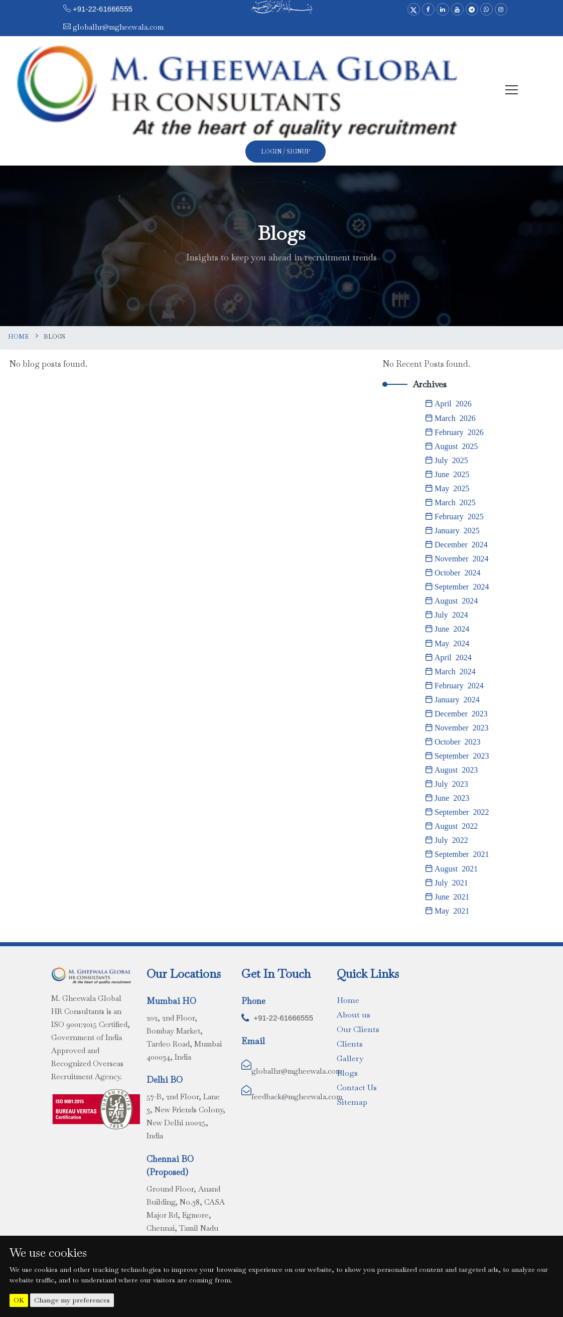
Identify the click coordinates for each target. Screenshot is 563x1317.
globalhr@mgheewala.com (117, 27)
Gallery (350, 1057)
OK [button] (19, 1300)
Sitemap (352, 1101)
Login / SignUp (285, 152)
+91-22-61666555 (102, 9)
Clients (350, 1043)
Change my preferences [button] (72, 1299)
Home (18, 337)
